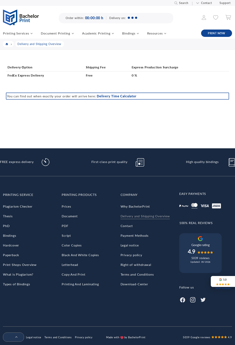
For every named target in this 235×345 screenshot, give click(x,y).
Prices (66, 206)
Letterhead (70, 264)
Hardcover (11, 245)
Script (66, 235)
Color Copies (72, 245)
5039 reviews (200, 258)
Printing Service (18, 194)
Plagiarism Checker (17, 206)
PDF (65, 226)
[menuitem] (12, 337)
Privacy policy (131, 255)
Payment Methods (135, 235)
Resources (155, 33)
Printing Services (16, 33)
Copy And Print (73, 274)
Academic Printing (96, 33)
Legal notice (130, 245)
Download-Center (134, 284)
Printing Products (79, 194)
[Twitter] (203, 299)
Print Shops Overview (20, 264)
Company (129, 194)
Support (225, 3)
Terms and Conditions (137, 274)
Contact (206, 3)
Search (183, 3)
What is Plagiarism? (18, 274)
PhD (6, 226)
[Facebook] (182, 299)
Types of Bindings (16, 284)
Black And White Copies (80, 255)
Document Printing (55, 33)
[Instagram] (193, 299)
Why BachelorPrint (135, 206)
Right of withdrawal (136, 264)
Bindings (128, 33)
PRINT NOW (216, 33)
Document (70, 216)
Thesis (8, 216)
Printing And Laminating (80, 284)
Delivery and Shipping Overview (145, 216)
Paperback (11, 255)
